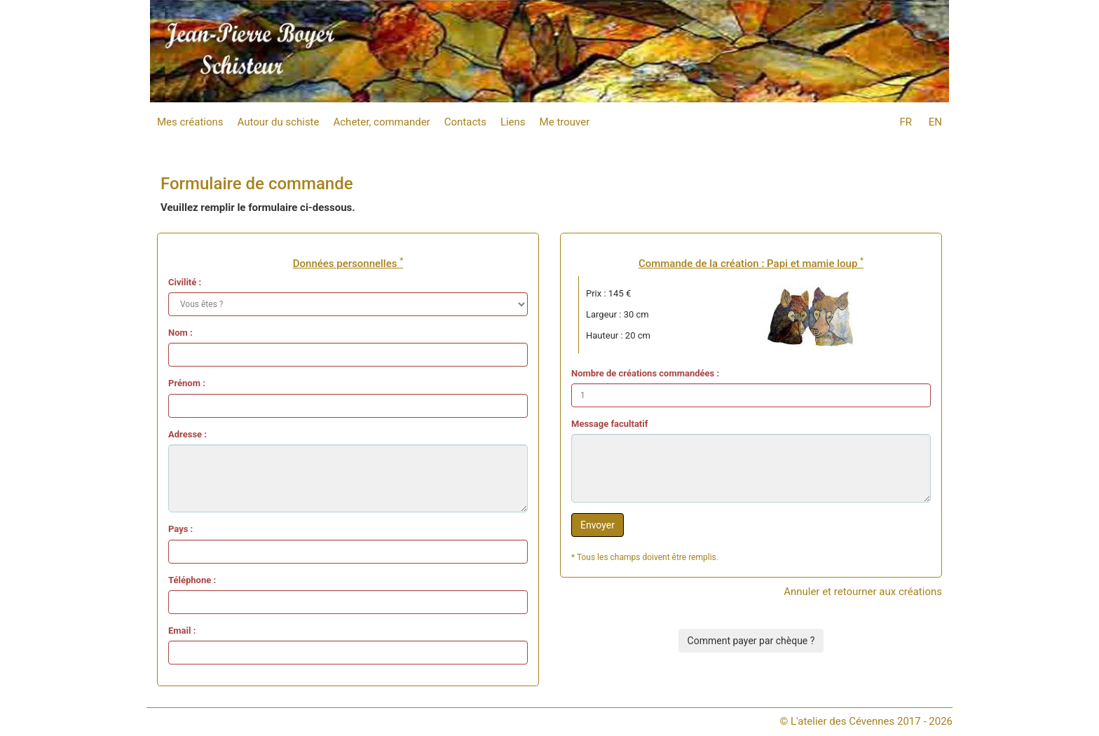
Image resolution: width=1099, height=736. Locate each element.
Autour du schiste (279, 122)
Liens (513, 122)
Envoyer (597, 525)
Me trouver (565, 122)
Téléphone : (192, 580)
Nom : (180, 332)
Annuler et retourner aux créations (863, 591)
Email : (182, 630)
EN (935, 122)
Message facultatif (609, 423)
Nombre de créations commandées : (645, 373)
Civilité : (184, 282)
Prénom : (186, 383)
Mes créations (190, 122)
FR (905, 122)
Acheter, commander (381, 122)
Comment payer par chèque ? (751, 640)
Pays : (180, 529)
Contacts (465, 122)
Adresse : (187, 434)
